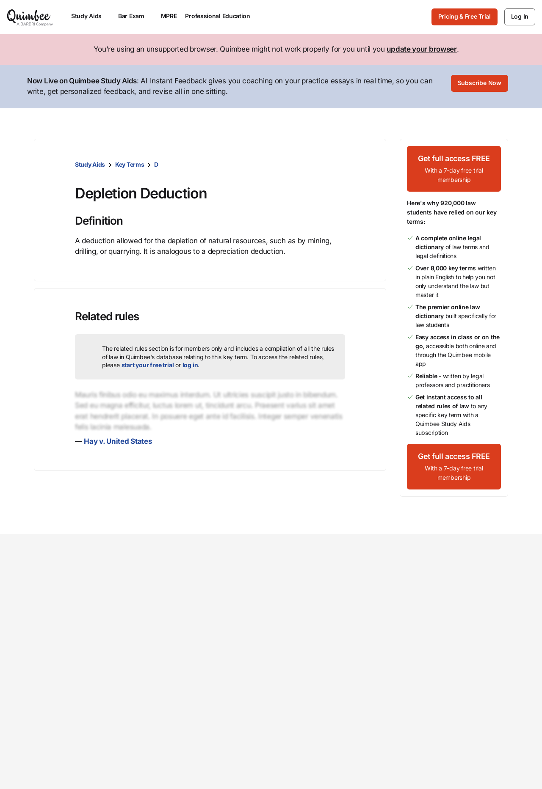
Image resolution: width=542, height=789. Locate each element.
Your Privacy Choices (378, 727)
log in (190, 363)
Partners (293, 648)
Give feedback (465, 598)
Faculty (211, 625)
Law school (217, 584)
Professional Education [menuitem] (221, 15)
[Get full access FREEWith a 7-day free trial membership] (454, 167)
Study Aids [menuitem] (90, 15)
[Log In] (519, 16)
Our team (294, 598)
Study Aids (90, 162)
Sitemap (437, 727)
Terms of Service (445, 714)
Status (451, 625)
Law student (219, 598)
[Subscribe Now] (479, 85)
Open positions (305, 635)
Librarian (213, 612)
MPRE (169, 15)
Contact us (459, 584)
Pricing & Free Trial (464, 16)
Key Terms (129, 162)
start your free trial (148, 363)
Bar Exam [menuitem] (135, 15)
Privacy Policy (491, 714)
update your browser (421, 49)
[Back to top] (271, 765)
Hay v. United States (118, 439)
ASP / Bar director (228, 639)
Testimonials (301, 662)
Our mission (300, 584)
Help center (460, 612)
